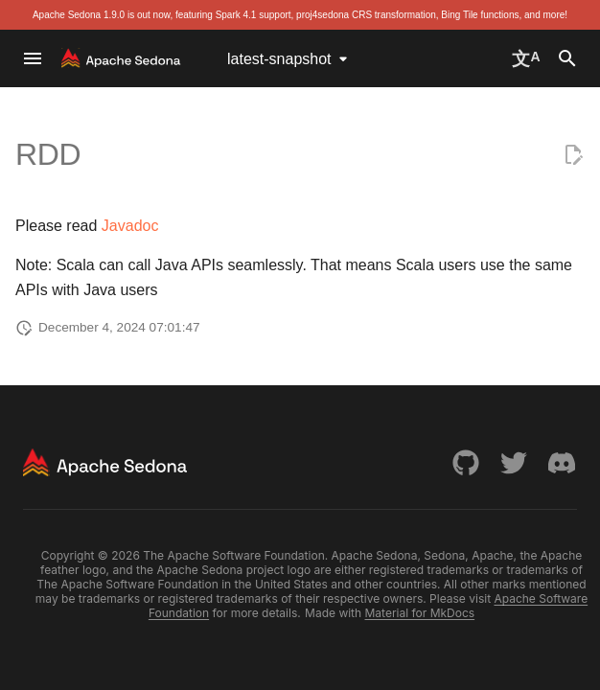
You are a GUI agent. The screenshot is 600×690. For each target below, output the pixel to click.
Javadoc (130, 226)
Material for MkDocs (420, 613)
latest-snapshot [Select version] (279, 59)
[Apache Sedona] (121, 59)
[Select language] (525, 58)
